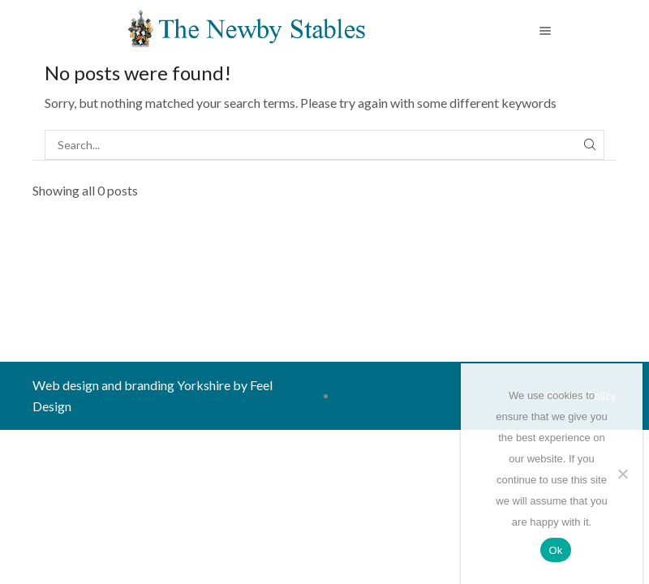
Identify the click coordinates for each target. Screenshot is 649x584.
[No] (622, 474)
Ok (555, 550)
